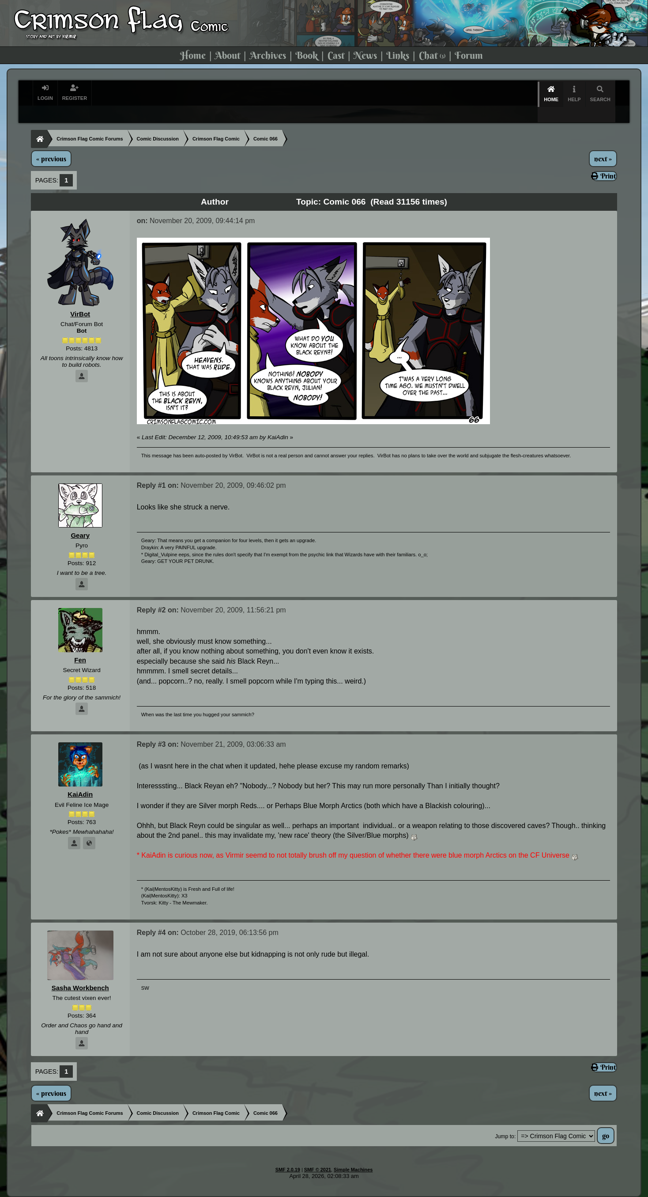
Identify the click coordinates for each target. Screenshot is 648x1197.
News (365, 55)
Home (193, 55)
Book (306, 55)
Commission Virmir (515, 1190)
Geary (80, 520)
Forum (469, 55)
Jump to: (505, 1121)
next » (603, 143)
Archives (268, 55)
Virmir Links (464, 1190)
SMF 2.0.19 (287, 1154)
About (227, 55)
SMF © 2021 (317, 1154)
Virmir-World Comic (369, 1190)
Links (397, 55)
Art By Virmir (422, 1190)
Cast (336, 55)
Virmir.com (285, 1190)
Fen (80, 644)
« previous (51, 143)
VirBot (80, 298)
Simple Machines (353, 1154)
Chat (432, 55)
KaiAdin (80, 779)
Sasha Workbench (79, 972)
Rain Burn (321, 1190)
